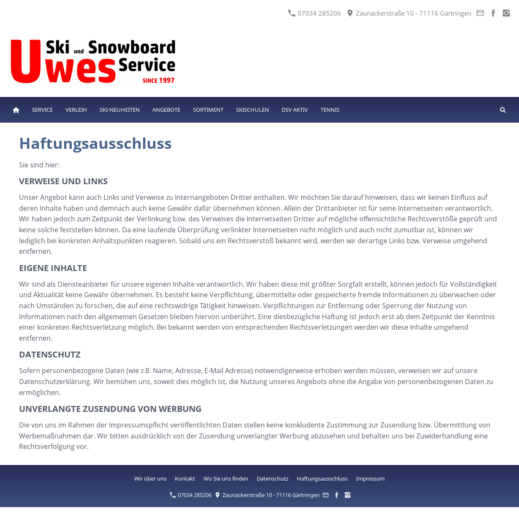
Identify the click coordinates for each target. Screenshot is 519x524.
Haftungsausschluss (322, 478)
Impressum (370, 478)
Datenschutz (272, 478)
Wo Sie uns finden (226, 478)
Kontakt (185, 478)
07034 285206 (315, 13)
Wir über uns (150, 478)
